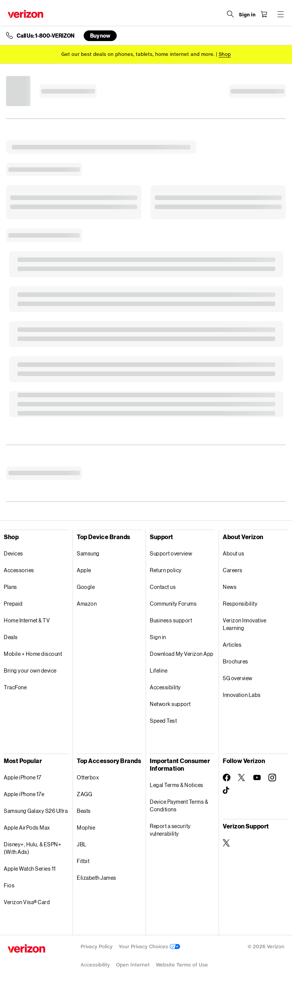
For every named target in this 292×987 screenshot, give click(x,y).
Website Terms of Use (182, 965)
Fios (9, 885)
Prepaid (13, 603)
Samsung (88, 553)
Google (86, 587)
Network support (170, 704)
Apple (84, 570)
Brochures (235, 661)
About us (233, 553)
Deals (11, 637)
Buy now (100, 35)
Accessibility (165, 687)
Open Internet (133, 965)
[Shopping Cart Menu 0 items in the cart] (264, 14)
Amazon (87, 603)
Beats (84, 811)
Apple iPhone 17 (22, 777)
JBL (82, 844)
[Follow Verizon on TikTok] (226, 790)
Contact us (163, 587)
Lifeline (158, 670)
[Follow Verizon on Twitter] (242, 777)
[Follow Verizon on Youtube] (257, 777)
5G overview (237, 678)
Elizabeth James (96, 877)
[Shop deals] (225, 54)
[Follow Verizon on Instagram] (272, 777)
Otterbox (88, 777)
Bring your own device (30, 670)
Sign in (158, 637)
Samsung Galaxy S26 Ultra (36, 811)
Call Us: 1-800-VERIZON (46, 35)
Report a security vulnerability (170, 830)
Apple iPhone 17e (24, 794)
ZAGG (84, 794)
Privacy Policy (97, 946)
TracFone (15, 687)
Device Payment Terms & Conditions (179, 805)
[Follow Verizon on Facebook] (226, 777)
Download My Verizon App (182, 654)
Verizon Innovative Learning (244, 624)
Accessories (19, 570)
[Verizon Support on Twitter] (226, 843)
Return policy (166, 570)
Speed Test (163, 720)
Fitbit (83, 861)
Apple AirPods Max (27, 827)
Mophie (86, 827)
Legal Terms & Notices (176, 785)
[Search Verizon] (230, 14)
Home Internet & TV (27, 620)
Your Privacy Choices (149, 946)
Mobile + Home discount (33, 654)
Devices (13, 553)
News (229, 587)
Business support (171, 620)
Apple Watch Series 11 (30, 868)
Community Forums (173, 603)
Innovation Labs (242, 695)
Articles (232, 644)
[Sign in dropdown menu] (247, 15)
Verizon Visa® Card (27, 902)
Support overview (171, 553)
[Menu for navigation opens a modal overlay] (280, 14)
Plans (10, 587)
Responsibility (240, 603)
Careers (233, 570)
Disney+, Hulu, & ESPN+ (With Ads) (32, 848)
